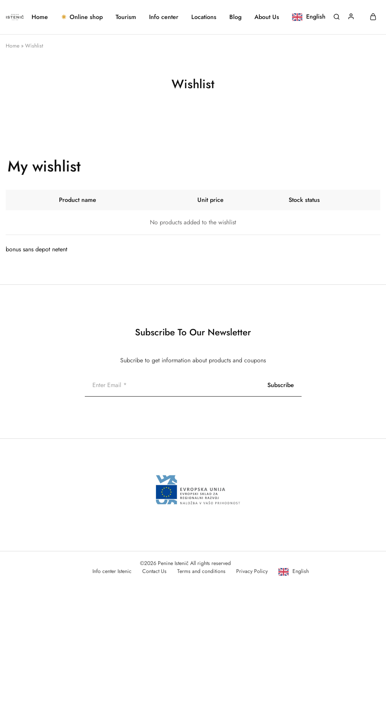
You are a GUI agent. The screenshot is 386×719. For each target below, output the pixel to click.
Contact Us (154, 571)
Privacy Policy (252, 571)
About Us (266, 17)
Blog (235, 17)
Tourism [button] (126, 17)
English (300, 571)
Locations (203, 17)
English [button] (316, 16)
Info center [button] (163, 17)
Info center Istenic (112, 571)
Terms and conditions (201, 571)
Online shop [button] (82, 17)
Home (40, 17)
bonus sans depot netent (36, 249)
